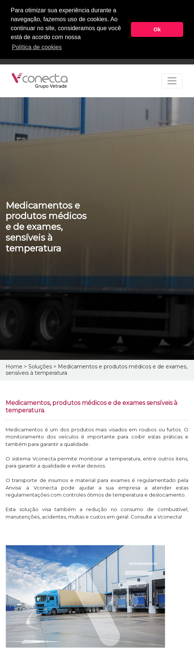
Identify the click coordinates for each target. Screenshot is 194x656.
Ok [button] (157, 29)
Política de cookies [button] (37, 47)
